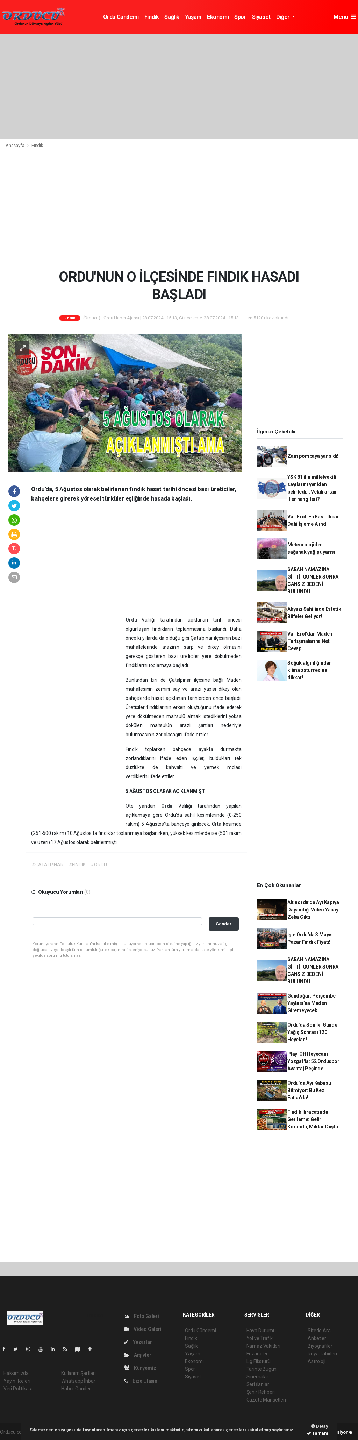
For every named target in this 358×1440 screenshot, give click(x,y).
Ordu (134, 620)
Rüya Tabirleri (322, 1353)
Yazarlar (138, 1342)
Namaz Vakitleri (263, 1346)
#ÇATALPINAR (48, 864)
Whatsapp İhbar (78, 1381)
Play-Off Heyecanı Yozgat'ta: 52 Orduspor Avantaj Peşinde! (313, 1061)
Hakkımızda (16, 1373)
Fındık (151, 17)
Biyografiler (320, 1346)
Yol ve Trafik (259, 1338)
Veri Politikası (17, 1388)
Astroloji (316, 1361)
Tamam (317, 1433)
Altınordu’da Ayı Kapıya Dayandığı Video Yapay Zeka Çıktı (313, 910)
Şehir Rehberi (260, 1392)
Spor (240, 17)
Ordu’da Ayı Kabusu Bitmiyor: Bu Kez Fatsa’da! (309, 1090)
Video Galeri (142, 1329)
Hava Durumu (261, 1330)
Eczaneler (257, 1353)
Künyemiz (140, 1368)
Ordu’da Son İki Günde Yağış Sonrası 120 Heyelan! (312, 1032)
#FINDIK (77, 864)
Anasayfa (15, 145)
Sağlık (171, 17)
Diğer (283, 17)
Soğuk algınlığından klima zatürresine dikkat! (309, 670)
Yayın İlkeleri (16, 1381)
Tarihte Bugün (261, 1369)
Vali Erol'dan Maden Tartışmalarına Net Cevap (309, 641)
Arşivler (137, 1355)
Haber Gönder (76, 1388)
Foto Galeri (141, 1316)
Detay (319, 1426)
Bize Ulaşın (140, 1381)
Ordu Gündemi (121, 17)
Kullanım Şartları (78, 1373)
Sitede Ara (319, 1330)
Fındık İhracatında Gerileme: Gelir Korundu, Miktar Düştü (312, 1119)
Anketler (317, 1338)
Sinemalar (257, 1376)
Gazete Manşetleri (266, 1400)
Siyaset (261, 17)
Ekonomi (218, 17)
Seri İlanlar (257, 1384)
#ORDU (99, 864)
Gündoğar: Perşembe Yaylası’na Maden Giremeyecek (311, 1003)
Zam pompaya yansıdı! (312, 456)
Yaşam (193, 17)
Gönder (223, 924)
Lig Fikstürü (258, 1361)
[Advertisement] (179, 86)
